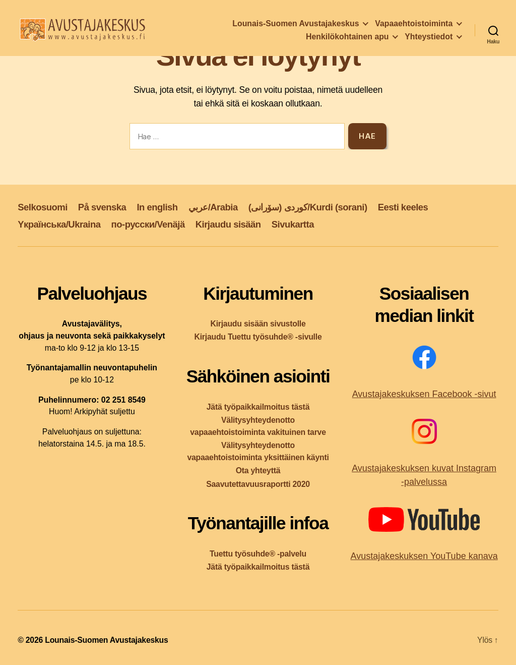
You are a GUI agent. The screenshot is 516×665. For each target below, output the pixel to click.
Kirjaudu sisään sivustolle (257, 323)
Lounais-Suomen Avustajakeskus (295, 25)
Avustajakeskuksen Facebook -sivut (424, 394)
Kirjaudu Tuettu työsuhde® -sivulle (257, 336)
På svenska (102, 207)
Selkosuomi (43, 207)
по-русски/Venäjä (148, 224)
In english (157, 207)
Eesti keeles (403, 207)
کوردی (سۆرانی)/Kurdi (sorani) (307, 207)
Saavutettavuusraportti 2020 (258, 484)
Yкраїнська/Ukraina (59, 224)
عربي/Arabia (213, 207)
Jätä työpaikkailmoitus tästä (258, 407)
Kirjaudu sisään (228, 224)
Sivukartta (293, 224)
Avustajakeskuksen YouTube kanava (423, 556)
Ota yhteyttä (258, 470)
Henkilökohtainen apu (347, 38)
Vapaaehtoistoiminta (414, 25)
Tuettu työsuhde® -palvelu (258, 553)
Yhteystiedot (429, 38)
